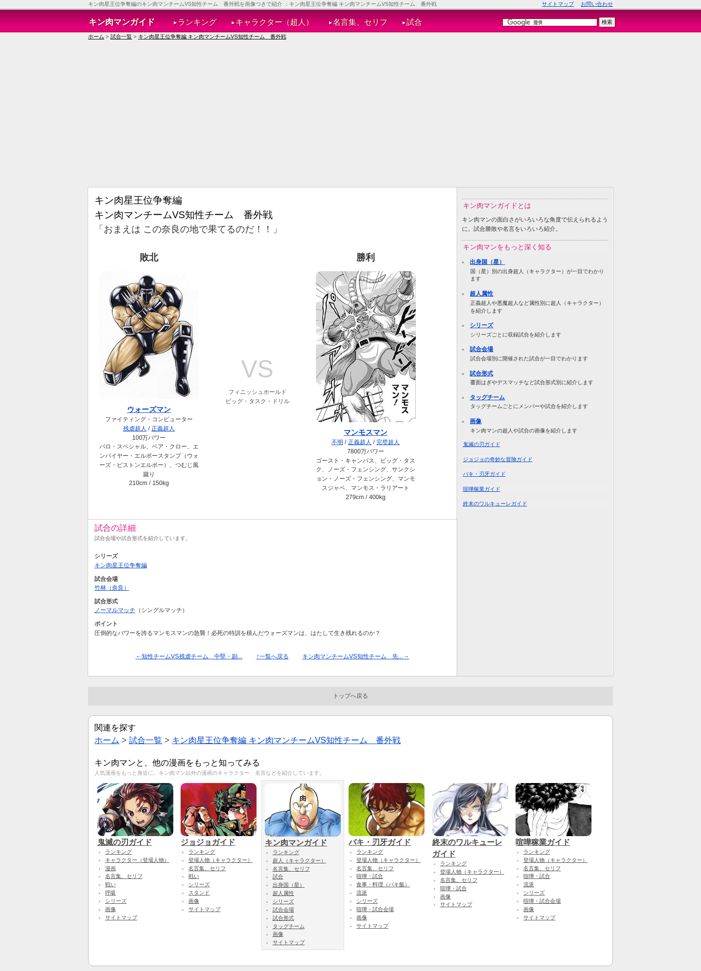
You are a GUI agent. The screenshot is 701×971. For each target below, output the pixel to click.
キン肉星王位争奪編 (120, 565)
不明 (337, 442)
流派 (361, 893)
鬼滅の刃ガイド (481, 444)
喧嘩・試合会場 (375, 909)
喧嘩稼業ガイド (481, 489)
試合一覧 (121, 36)
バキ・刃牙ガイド (484, 474)
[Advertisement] (350, 114)
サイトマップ (558, 4)
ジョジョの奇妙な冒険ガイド (498, 459)
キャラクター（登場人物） (137, 860)
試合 (414, 22)
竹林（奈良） (111, 587)
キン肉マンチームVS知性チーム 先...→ (355, 656)
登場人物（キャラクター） (220, 860)
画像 (475, 421)
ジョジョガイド (219, 837)
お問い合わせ (597, 4)
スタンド (199, 893)
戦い (110, 884)
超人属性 (481, 293)
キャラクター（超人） (275, 22)
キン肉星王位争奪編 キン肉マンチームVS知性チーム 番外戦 (212, 36)
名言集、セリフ (360, 22)
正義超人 (163, 428)
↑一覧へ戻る (272, 656)
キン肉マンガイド (122, 22)
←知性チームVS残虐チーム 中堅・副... (188, 656)
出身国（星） (487, 262)
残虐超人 (135, 428)
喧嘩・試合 (369, 876)
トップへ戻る (350, 695)
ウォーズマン (149, 409)
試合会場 (481, 349)
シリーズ (481, 325)
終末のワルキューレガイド (495, 503)
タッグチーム (487, 397)
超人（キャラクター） (299, 860)
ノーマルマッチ (114, 610)
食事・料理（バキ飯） (383, 884)
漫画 (110, 868)
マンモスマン (365, 432)
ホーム (96, 36)
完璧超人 (388, 442)
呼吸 (110, 893)
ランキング (197, 22)
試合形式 (481, 373)
